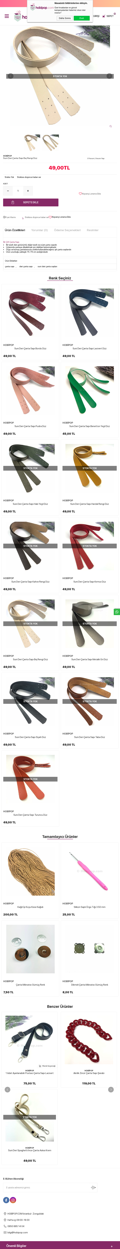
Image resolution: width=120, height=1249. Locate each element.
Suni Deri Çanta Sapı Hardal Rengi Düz (89, 504)
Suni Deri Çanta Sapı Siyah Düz (30, 737)
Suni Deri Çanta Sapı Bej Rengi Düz (30, 659)
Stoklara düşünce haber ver (29, 177)
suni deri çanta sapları (47, 266)
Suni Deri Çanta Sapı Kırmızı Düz (89, 581)
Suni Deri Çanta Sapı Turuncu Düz (30, 814)
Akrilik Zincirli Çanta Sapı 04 (89, 1073)
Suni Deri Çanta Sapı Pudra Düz (30, 426)
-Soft (44, 1245)
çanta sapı (9, 266)
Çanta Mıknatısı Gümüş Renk (30, 984)
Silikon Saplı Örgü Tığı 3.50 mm (89, 907)
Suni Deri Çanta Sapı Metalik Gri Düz (89, 659)
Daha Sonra (65, 18)
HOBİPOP (8, 345)
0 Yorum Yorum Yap (95, 158)
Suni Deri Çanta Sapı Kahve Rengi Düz (30, 581)
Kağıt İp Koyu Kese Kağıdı (30, 907)
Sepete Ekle (30, 202)
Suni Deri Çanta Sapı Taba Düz (89, 737)
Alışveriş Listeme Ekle (90, 193)
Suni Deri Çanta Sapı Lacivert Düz (90, 348)
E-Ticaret (51, 1245)
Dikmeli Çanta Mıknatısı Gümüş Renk (89, 984)
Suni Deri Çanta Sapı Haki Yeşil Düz (30, 504)
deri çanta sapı (25, 266)
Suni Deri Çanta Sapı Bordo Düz (30, 348)
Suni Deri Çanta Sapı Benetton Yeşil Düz (89, 426)
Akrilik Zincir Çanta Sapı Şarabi (29, 1073)
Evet (82, 18)
